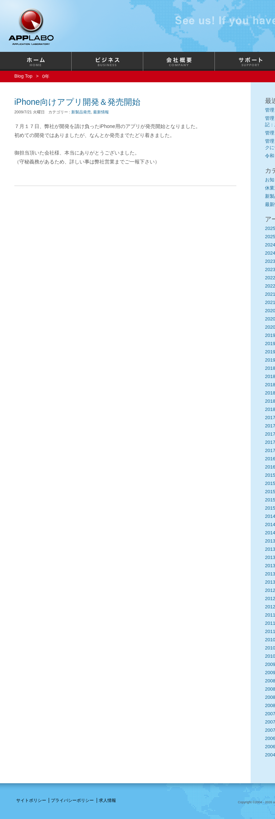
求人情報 (107, 800)
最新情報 (101, 112)
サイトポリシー (31, 800)
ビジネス (107, 61)
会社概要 (179, 61)
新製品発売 (81, 112)
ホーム (36, 61)
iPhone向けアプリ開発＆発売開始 (77, 102)
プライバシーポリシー (72, 800)
